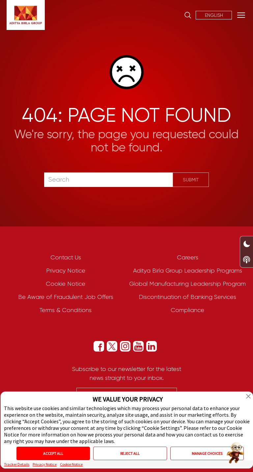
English (214, 15)
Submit (191, 179)
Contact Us (65, 257)
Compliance (187, 310)
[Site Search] (188, 15)
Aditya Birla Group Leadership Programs (187, 270)
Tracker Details (16, 464)
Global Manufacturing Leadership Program (187, 283)
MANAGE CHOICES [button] (207, 453)
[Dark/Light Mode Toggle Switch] (246, 244)
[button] (248, 396)
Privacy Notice (65, 270)
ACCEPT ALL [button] (53, 453)
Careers (187, 257)
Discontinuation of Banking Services (187, 297)
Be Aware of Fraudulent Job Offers (65, 297)
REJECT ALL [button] (130, 453)
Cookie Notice (65, 283)
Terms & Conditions (66, 310)
